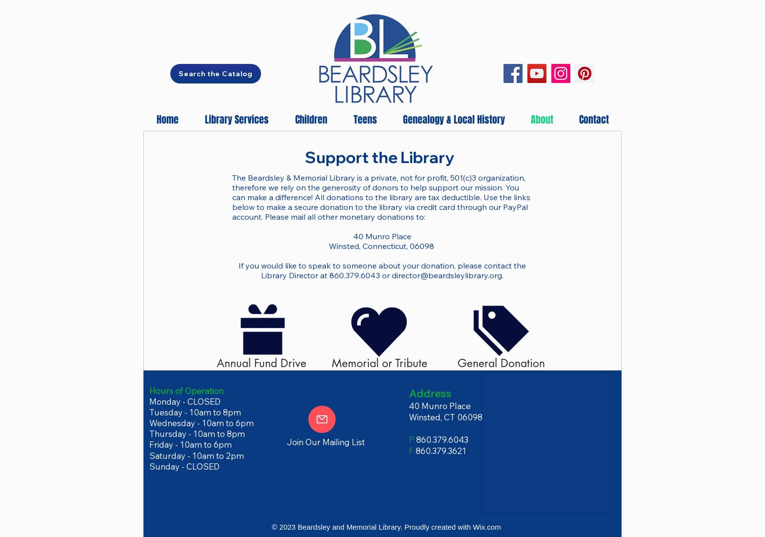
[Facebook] (513, 73)
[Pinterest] (584, 73)
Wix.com (487, 527)
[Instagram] (560, 73)
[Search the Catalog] (215, 73)
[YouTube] (536, 73)
